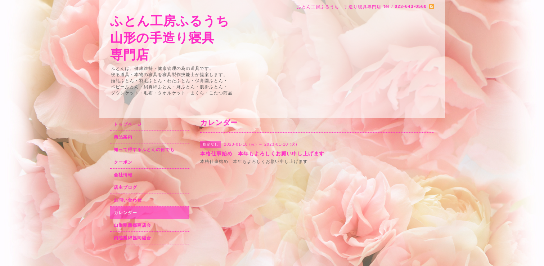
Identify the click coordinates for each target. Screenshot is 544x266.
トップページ (128, 124)
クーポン (123, 162)
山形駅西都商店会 (132, 225)
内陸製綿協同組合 (132, 237)
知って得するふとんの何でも (144, 149)
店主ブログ (125, 187)
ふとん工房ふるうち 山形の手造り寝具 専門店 (169, 38)
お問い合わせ (128, 200)
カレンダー (125, 212)
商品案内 (123, 136)
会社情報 (123, 174)
